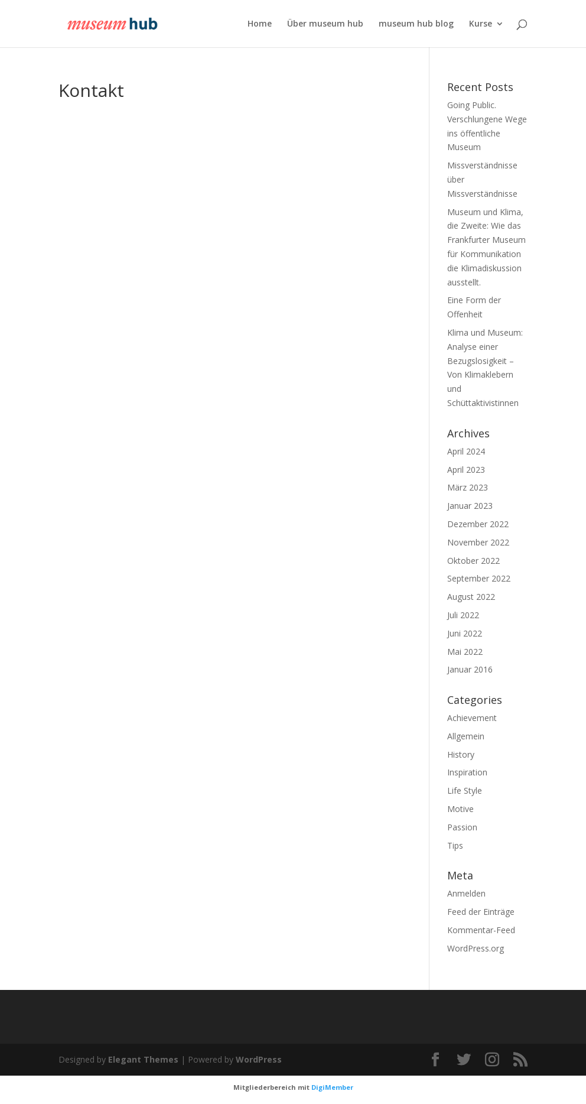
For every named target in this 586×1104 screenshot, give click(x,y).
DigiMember (332, 1087)
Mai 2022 (465, 651)
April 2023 (466, 469)
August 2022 (471, 596)
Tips (455, 845)
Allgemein (465, 736)
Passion (462, 827)
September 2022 (478, 578)
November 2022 (478, 542)
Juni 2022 (464, 633)
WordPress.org (475, 948)
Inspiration (467, 772)
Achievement (472, 717)
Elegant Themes (143, 1059)
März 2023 (467, 487)
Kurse (480, 24)
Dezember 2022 (478, 524)
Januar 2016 (470, 669)
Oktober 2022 (473, 560)
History (460, 754)
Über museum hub (325, 24)
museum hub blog (416, 24)
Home (260, 24)
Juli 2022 (463, 615)
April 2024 (466, 451)
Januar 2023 (470, 505)
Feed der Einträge (481, 911)
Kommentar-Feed (481, 930)
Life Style (464, 790)
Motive (460, 808)
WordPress (259, 1059)
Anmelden (466, 893)
